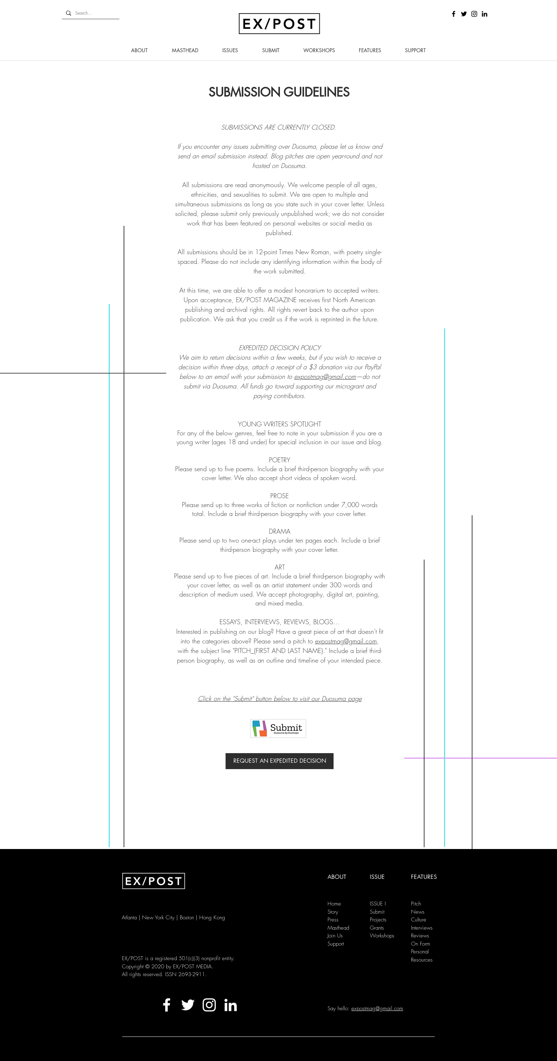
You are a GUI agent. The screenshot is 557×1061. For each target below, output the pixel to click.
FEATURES (424, 877)
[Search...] (89, 13)
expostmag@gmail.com (325, 376)
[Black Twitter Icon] (464, 14)
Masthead (338, 927)
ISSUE (377, 877)
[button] (139, 50)
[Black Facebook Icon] (454, 14)
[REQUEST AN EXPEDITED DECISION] (280, 761)
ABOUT (337, 877)
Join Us (335, 935)
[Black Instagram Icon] (474, 14)
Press (333, 919)
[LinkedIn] (484, 14)
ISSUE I (378, 903)
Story (333, 911)
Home (334, 903)
